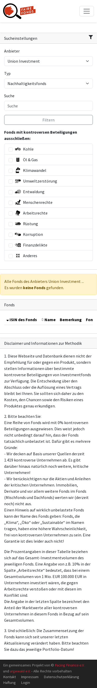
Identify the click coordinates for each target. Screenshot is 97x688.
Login (25, 682)
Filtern (48, 119)
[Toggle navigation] (86, 11)
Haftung (9, 682)
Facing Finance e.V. (70, 665)
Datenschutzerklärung (61, 676)
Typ (7, 73)
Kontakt (9, 676)
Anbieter (12, 51)
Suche (9, 95)
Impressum (30, 676)
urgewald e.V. (20, 670)
